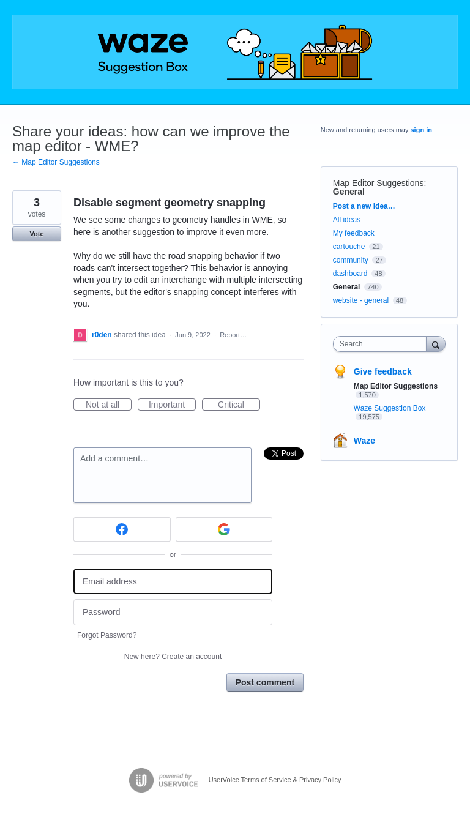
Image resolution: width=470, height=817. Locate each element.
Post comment (265, 682)
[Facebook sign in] (122, 529)
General (349, 191)
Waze (364, 441)
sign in (421, 129)
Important (172, 405)
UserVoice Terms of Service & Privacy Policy (275, 779)
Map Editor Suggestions (378, 183)
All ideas (346, 219)
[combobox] (382, 344)
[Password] (172, 612)
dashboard (350, 273)
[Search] (436, 343)
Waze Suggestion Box (390, 408)
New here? (173, 656)
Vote (36, 233)
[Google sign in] (224, 529)
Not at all (109, 405)
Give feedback (383, 371)
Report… (233, 334)
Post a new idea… (364, 206)
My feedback (354, 233)
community (350, 260)
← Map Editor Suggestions (56, 162)
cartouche (349, 246)
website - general (361, 300)
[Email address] (172, 582)
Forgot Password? (106, 635)
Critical (239, 405)
